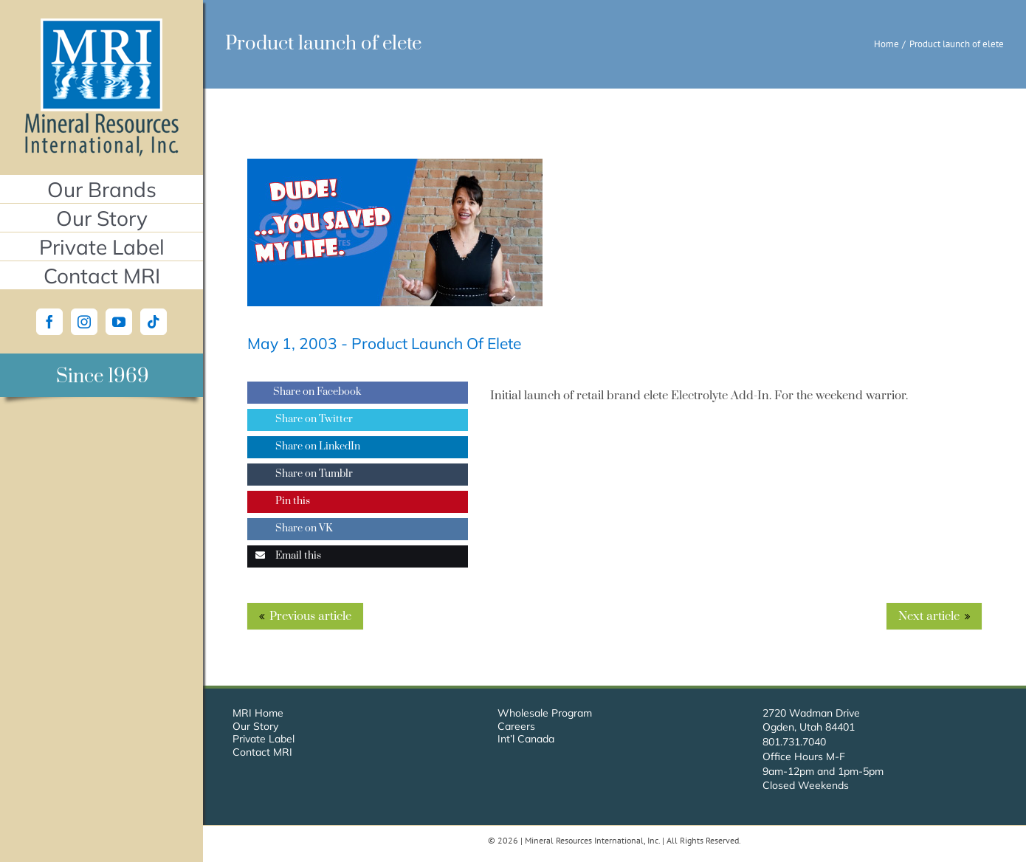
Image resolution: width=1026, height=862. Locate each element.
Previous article (310, 616)
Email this (284, 555)
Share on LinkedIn (303, 446)
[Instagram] (84, 321)
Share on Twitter (300, 419)
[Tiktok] (153, 321)
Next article (929, 616)
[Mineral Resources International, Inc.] (101, 24)
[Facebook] (49, 321)
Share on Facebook (304, 392)
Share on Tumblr (300, 473)
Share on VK (290, 528)
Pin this (278, 501)
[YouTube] (119, 321)
